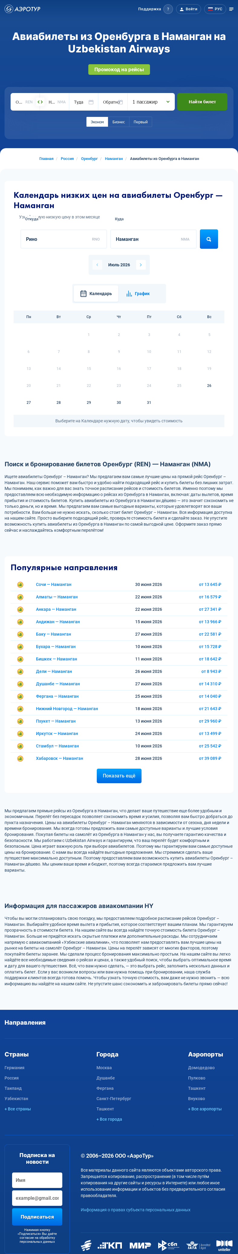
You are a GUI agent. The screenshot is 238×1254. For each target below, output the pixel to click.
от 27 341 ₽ (210, 609)
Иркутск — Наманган (57, 733)
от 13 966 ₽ (210, 621)
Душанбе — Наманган (58, 683)
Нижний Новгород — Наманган (67, 708)
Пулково (196, 1078)
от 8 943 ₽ (211, 671)
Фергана (105, 1088)
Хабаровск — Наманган (59, 758)
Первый (141, 121)
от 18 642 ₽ (210, 659)
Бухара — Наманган (56, 646)
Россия (12, 1078)
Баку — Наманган (53, 634)
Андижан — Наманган (58, 621)
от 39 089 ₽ (210, 758)
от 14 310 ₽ (210, 683)
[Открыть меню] (231, 9)
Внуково (196, 1098)
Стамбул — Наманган (57, 745)
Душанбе (105, 1078)
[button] (155, 9)
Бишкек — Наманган (56, 659)
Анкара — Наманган (56, 609)
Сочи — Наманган (53, 584)
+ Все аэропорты (205, 1108)
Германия (14, 1067)
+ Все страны (18, 1108)
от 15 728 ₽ (210, 646)
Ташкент (105, 1108)
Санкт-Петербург (113, 1098)
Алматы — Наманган (57, 596)
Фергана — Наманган (57, 696)
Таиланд (13, 1088)
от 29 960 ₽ (210, 721)
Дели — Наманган (54, 671)
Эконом (97, 121)
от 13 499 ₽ (210, 733)
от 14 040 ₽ (210, 696)
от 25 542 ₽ (210, 745)
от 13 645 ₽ (210, 584)
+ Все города (109, 1119)
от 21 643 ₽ (210, 708)
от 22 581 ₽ (210, 634)
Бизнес (118, 121)
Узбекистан (16, 1098)
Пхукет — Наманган (56, 721)
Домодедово (201, 1067)
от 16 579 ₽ (210, 596)
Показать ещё (119, 776)
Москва (104, 1067)
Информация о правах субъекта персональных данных (136, 1209)
